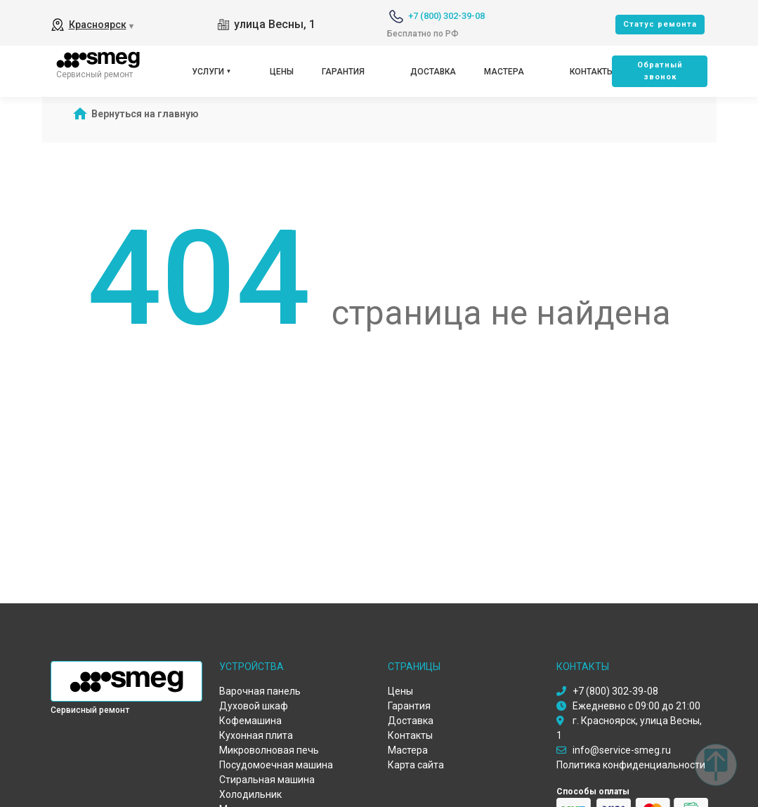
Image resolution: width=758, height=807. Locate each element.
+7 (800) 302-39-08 (446, 16)
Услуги (208, 72)
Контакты (592, 72)
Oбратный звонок (660, 70)
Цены (282, 72)
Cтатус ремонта (660, 24)
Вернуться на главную (145, 113)
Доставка (433, 72)
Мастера (504, 72)
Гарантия (343, 72)
